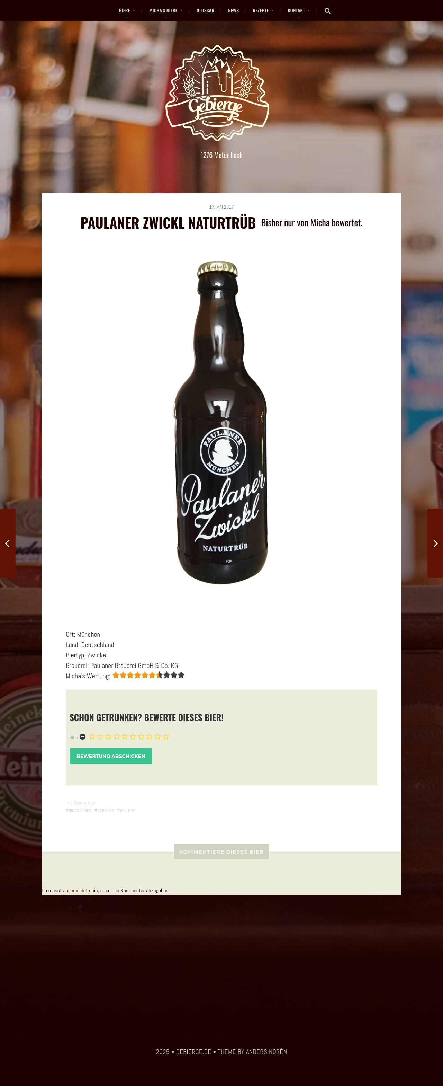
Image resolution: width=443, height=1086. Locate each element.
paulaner (128, 810)
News (233, 10)
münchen (105, 810)
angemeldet (75, 890)
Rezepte (261, 10)
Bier (74, 737)
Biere (124, 10)
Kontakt (296, 10)
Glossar (205, 10)
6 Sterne (78, 803)
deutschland (80, 810)
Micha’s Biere (163, 10)
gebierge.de (193, 1052)
